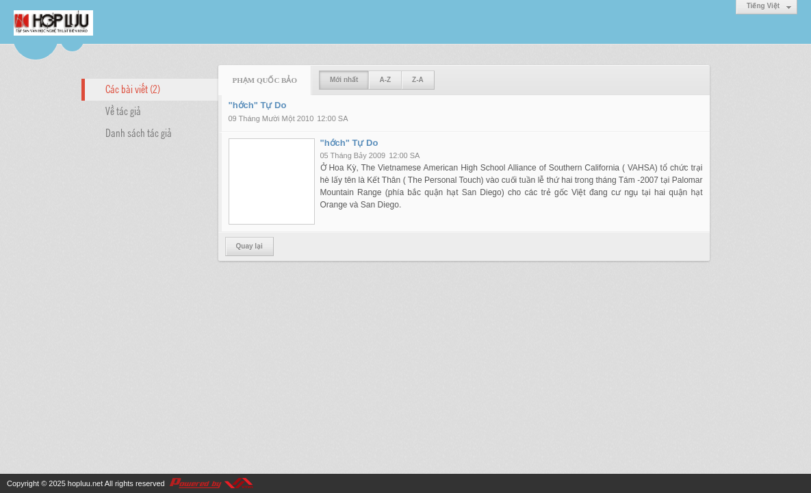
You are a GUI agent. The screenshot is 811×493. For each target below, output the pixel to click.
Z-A (418, 80)
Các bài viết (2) (132, 88)
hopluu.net (85, 483)
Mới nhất (344, 80)
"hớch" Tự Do (258, 105)
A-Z (385, 80)
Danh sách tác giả (138, 132)
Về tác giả (123, 110)
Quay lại (249, 246)
